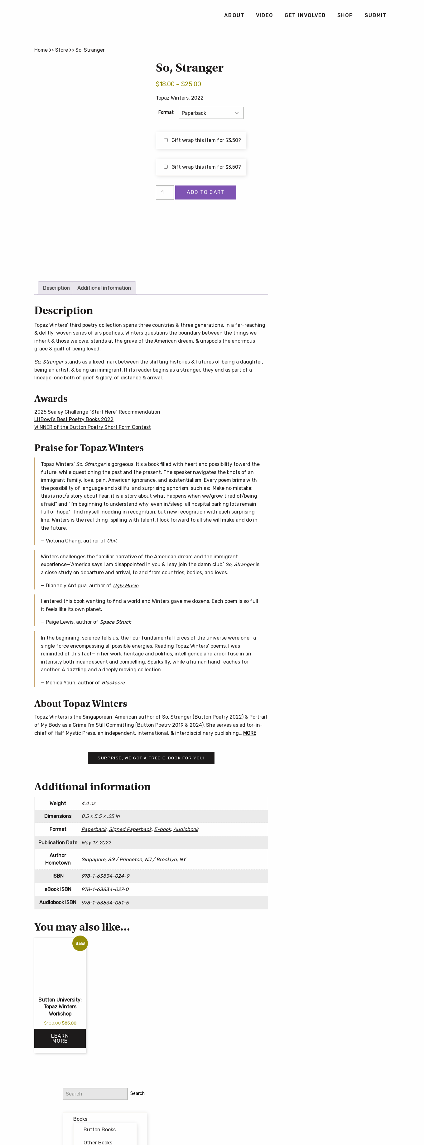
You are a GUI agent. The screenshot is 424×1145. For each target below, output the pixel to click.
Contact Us (212, 1127)
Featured (327, 145)
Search (379, 66)
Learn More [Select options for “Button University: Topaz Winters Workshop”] (60, 1038)
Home (41, 50)
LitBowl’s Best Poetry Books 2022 (73, 419)
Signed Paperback (130, 829)
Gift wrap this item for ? (202, 140)
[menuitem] (234, 15)
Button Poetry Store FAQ (332, 308)
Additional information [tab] (104, 288)
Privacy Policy (260, 1117)
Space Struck (115, 622)
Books (323, 92)
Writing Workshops (337, 171)
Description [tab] (56, 288)
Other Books (341, 116)
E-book (162, 829)
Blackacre (113, 683)
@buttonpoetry (328, 196)
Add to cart (206, 192)
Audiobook (185, 829)
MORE (249, 733)
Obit (112, 541)
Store (61, 50)
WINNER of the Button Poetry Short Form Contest (92, 427)
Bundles (326, 132)
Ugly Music (125, 586)
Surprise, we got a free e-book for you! (151, 757)
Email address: (320, 229)
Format (166, 112)
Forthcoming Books (339, 158)
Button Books (343, 103)
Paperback (93, 829)
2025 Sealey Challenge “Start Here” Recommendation (97, 412)
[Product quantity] (165, 192)
